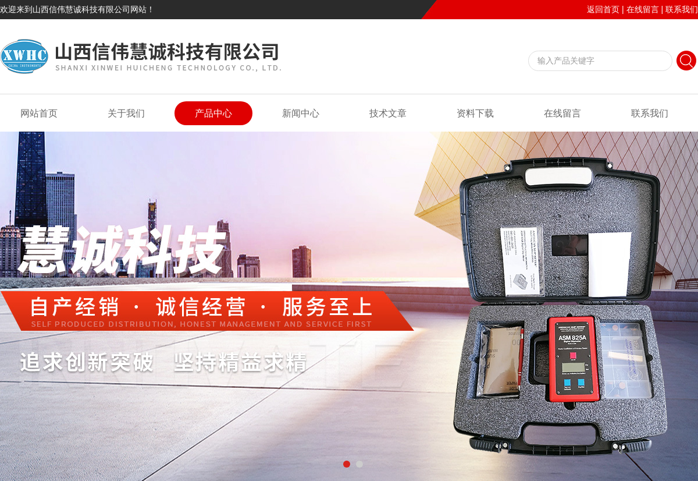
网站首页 (39, 113)
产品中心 (213, 113)
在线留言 (642, 9)
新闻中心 (300, 113)
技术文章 (388, 113)
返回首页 (603, 9)
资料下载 (475, 113)
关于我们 (126, 113)
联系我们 (681, 9)
